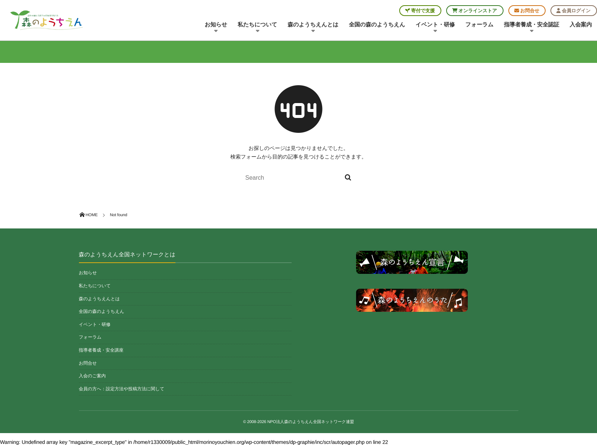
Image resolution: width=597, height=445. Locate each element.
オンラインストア (474, 10)
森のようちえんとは (313, 27)
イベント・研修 (435, 27)
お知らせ (216, 27)
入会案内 (581, 25)
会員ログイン (573, 10)
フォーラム (479, 25)
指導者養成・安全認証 (531, 27)
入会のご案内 (92, 375)
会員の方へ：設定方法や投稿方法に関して (122, 388)
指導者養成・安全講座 (101, 350)
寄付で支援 (420, 10)
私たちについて (257, 27)
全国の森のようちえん (377, 25)
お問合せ (527, 10)
